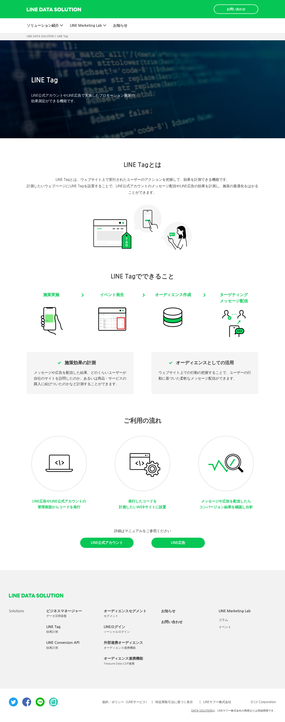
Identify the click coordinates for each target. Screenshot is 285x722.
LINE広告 (178, 542)
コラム (223, 619)
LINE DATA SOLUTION (40, 36)
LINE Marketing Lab (86, 25)
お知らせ (120, 25)
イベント (225, 626)
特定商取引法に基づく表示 (174, 702)
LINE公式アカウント (107, 542)
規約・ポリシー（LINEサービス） (125, 702)
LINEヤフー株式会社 (217, 702)
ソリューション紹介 (43, 25)
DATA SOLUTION (201, 710)
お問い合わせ (236, 9)
